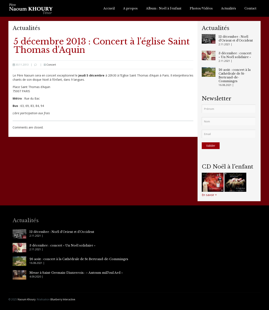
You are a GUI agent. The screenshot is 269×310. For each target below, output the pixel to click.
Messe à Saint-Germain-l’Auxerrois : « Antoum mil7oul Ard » (76, 273)
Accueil (109, 8)
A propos (130, 8)
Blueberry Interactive (62, 299)
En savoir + (209, 195)
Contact (250, 8)
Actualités (228, 8)
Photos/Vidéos (201, 8)
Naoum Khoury (27, 299)
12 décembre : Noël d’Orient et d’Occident (236, 38)
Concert (51, 64)
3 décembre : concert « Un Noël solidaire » (235, 55)
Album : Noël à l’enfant (163, 8)
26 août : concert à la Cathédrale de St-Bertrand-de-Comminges (235, 75)
